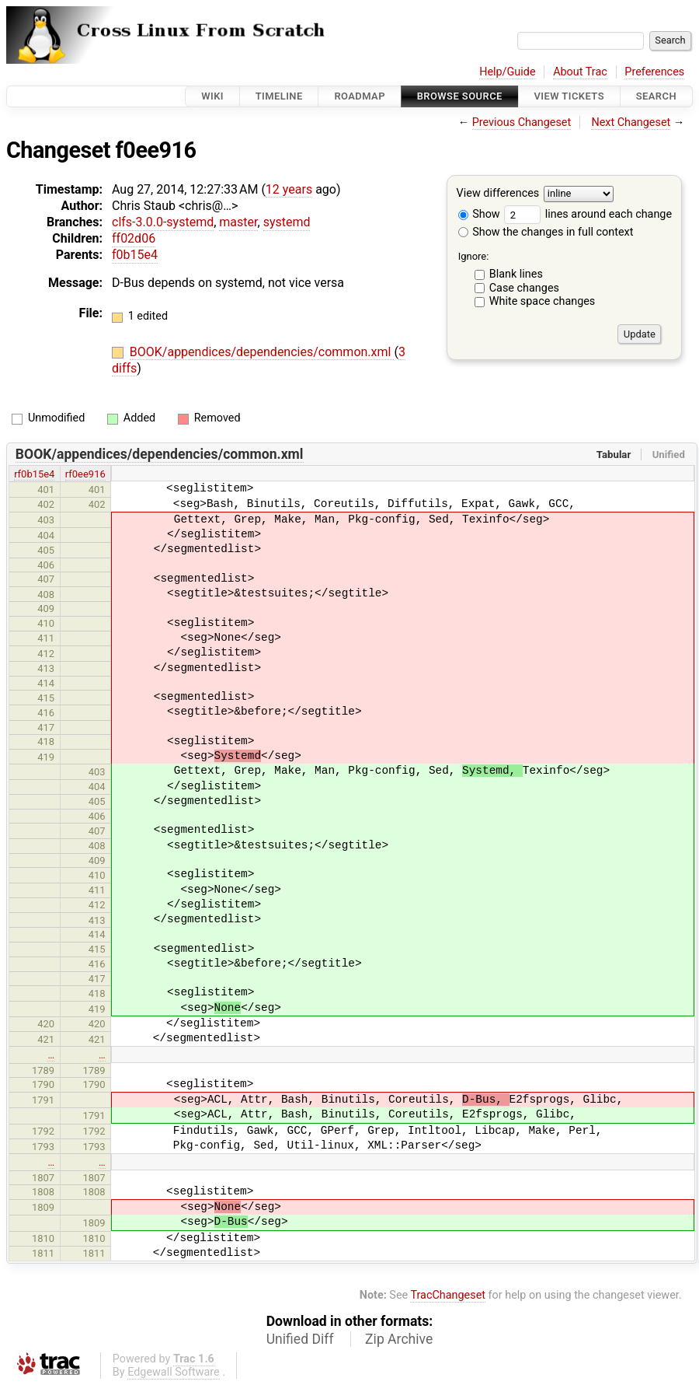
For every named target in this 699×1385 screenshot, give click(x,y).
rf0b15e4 (34, 474)
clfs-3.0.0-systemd (163, 222)
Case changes (524, 288)
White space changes (542, 301)
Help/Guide (507, 72)
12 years (289, 189)
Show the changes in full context (546, 232)
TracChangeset (447, 1295)
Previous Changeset (522, 122)
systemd (287, 222)
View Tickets (569, 96)
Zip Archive (399, 1339)
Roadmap (359, 96)
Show (479, 214)
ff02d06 (133, 238)
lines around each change (588, 214)
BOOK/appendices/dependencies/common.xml (262, 352)
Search (656, 96)
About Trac (580, 72)
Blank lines (516, 274)
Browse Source (460, 96)
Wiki (212, 96)
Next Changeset (630, 122)
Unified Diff (300, 1339)
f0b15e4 (135, 254)
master (238, 222)
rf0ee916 (85, 474)
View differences (498, 194)
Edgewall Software (173, 1372)
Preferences (654, 72)
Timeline (279, 96)
